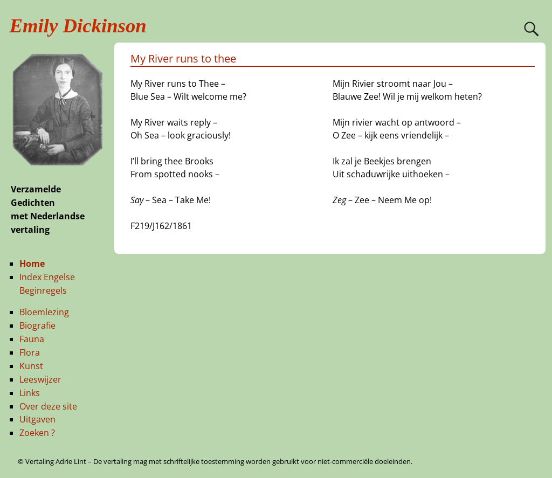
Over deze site (48, 406)
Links (29, 393)
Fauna (31, 339)
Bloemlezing (44, 312)
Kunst (31, 366)
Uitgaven (37, 419)
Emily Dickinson (78, 26)
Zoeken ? (37, 433)
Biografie (37, 325)
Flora (29, 352)
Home (32, 263)
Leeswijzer (40, 379)
